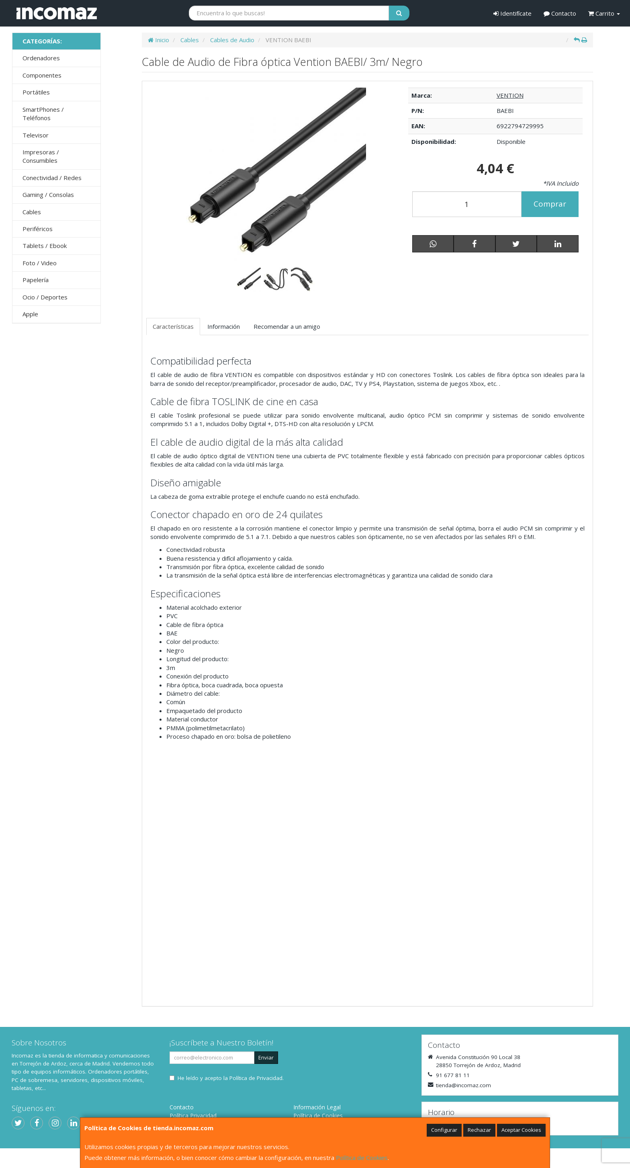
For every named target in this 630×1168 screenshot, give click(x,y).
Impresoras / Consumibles (40, 156)
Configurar (444, 1129)
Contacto (560, 13)
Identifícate (512, 13)
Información (223, 326)
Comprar (550, 204)
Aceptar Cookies (521, 1129)
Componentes (41, 75)
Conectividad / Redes (52, 178)
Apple (30, 314)
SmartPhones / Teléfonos (43, 113)
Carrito (604, 13)
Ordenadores (41, 58)
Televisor (35, 135)
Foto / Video (39, 263)
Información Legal (317, 1107)
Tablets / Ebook (44, 246)
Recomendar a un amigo (287, 326)
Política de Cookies (362, 1158)
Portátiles (36, 92)
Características (173, 326)
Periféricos (37, 229)
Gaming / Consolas (48, 195)
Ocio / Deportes (45, 297)
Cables (31, 212)
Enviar (266, 1057)
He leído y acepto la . (231, 1078)
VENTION (510, 95)
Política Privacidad (193, 1115)
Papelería (35, 280)
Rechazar (479, 1129)
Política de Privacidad (255, 1078)
